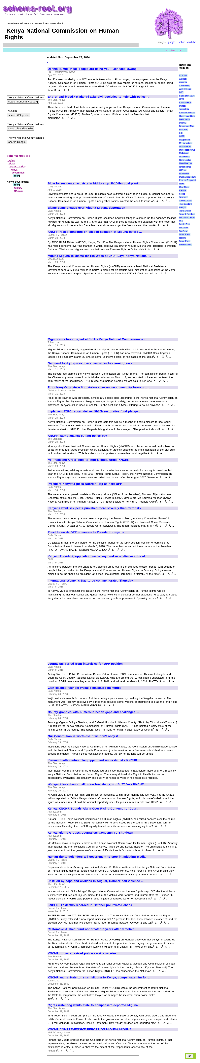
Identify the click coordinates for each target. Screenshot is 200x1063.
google (171, 42)
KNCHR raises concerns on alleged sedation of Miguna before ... (95, 231)
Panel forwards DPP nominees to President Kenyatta (86, 532)
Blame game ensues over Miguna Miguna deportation (86, 207)
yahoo (182, 42)
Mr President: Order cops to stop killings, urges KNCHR (88, 459)
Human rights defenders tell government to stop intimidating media (97, 856)
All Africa (183, 75)
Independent (184, 140)
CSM (181, 99)
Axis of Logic (185, 89)
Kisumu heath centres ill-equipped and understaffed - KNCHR (92, 760)
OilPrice (182, 170)
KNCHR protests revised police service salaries (82, 953)
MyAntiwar (184, 153)
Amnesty (183, 82)
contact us (173, 50)
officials (18, 191)
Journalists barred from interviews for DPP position (85, 663)
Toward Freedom (187, 214)
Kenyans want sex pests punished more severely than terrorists (94, 508)
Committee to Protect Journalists (185, 105)
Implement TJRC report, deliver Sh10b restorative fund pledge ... (94, 411)
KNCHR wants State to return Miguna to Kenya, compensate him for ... (99, 977)
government (18, 172)
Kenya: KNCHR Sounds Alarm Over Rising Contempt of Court (92, 808)
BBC (181, 92)
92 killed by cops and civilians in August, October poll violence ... (96, 881)
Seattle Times (185, 201)
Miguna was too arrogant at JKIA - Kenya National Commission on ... (98, 339)
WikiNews (183, 231)
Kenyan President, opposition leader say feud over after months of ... (98, 556)
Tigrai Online (185, 211)
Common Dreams (187, 113)
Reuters (182, 190)
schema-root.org (18, 155)
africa (12, 163)
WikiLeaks (183, 228)
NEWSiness (184, 157)
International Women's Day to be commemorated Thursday (90, 580)
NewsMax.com (185, 163)
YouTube (191, 42)
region (11, 160)
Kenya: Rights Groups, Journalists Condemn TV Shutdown (90, 832)
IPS (181, 133)
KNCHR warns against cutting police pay (77, 435)
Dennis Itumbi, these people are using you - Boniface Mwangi (92, 68)
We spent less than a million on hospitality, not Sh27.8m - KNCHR (96, 784)
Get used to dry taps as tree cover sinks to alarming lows (90, 363)
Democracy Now (186, 126)
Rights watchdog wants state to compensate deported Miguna (93, 1005)
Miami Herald (185, 146)
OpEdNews (184, 173)
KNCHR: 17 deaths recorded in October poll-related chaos (90, 905)
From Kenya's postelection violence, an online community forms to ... (98, 387)
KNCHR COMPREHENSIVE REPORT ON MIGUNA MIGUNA (89, 1029)
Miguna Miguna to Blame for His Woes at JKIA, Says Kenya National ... (99, 255)
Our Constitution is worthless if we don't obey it (83, 736)
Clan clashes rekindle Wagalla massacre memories (84, 687)
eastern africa (18, 166)
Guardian (183, 130)
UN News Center (187, 217)
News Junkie (185, 160)
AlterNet (182, 79)
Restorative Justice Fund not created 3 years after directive (91, 929)
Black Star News (187, 96)
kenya (14, 169)
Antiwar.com (184, 86)
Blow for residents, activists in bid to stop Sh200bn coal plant (93, 183)
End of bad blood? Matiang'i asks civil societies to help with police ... (98, 96)
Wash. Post (184, 224)
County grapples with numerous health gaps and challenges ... (93, 712)
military (18, 188)
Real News (184, 187)
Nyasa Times (185, 167)
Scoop (182, 194)
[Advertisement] (81, 149)
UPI (181, 221)
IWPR (181, 136)
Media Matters (185, 143)
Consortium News (187, 116)
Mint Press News (187, 150)
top (189, 1055)
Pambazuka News (187, 177)
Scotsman (183, 197)
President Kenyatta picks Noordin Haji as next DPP (85, 483)
